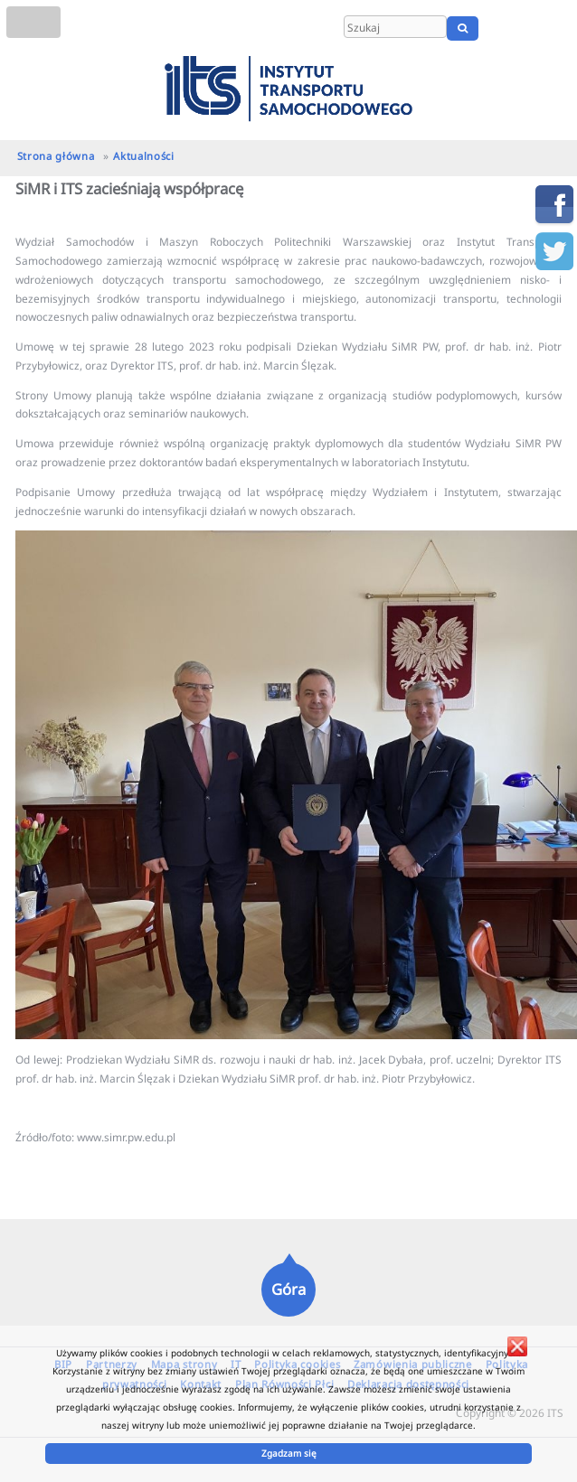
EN (529, 28)
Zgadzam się (289, 1453)
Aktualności (143, 156)
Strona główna (56, 156)
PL (507, 28)
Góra (288, 1289)
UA (556, 28)
